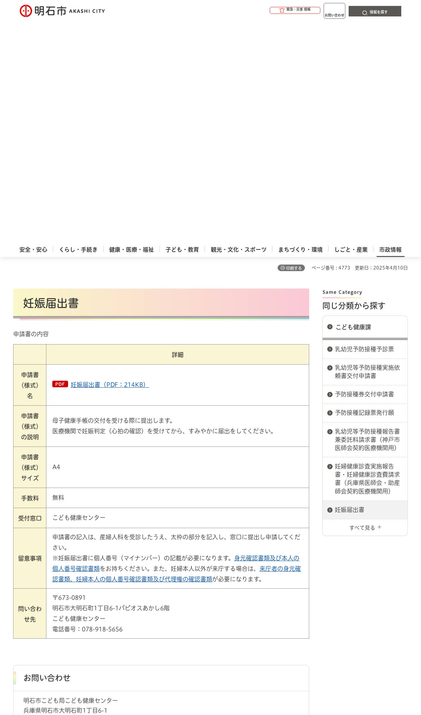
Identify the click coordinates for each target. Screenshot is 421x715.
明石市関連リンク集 (77, 559)
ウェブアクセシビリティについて (158, 582)
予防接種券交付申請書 (364, 172)
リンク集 (316, 582)
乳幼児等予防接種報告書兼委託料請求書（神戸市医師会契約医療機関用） (367, 218)
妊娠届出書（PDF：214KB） (110, 163)
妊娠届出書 (349, 288)
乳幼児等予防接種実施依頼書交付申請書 (367, 150)
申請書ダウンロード (124, 559)
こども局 (159, 559)
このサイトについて (67, 582)
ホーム (20, 559)
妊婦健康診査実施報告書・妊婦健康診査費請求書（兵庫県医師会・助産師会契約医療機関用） (367, 257)
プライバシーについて (252, 582)
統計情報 (230, 682)
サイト (363, 582)
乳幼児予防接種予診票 (364, 127)
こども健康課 (353, 105)
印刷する (294, 46)
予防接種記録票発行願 (364, 191)
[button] (269, 10)
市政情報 (41, 559)
